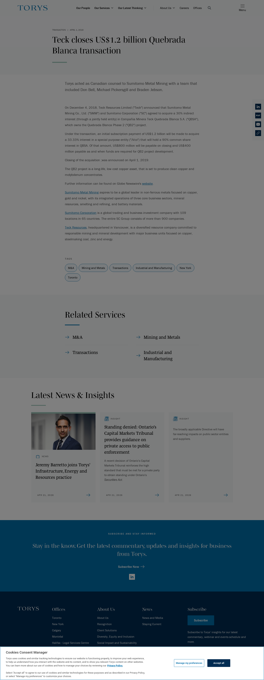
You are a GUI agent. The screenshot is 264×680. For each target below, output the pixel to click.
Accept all (218, 663)
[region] (132, 663)
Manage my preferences (189, 663)
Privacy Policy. (115, 665)
